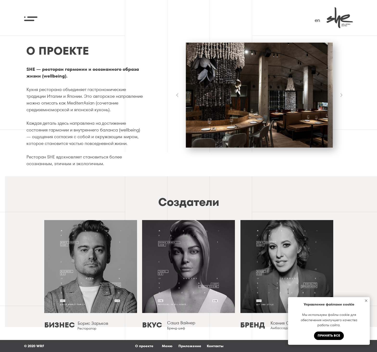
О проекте (144, 346)
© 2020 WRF (34, 346)
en (317, 20)
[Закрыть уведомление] (366, 300)
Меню (167, 346)
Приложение (189, 346)
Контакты (215, 346)
